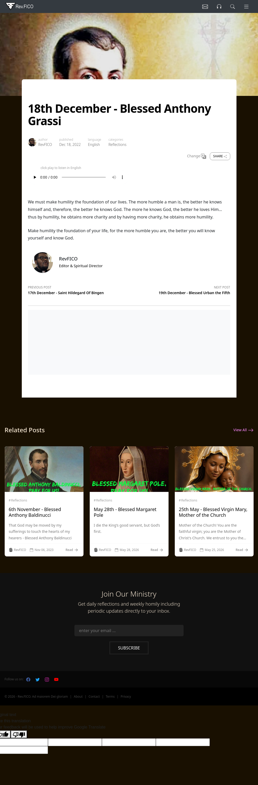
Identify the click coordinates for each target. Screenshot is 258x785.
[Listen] (205, 6)
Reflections (117, 144)
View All (243, 430)
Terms (110, 696)
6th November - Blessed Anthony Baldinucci (35, 512)
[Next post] (179, 289)
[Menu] (246, 6)
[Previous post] (78, 289)
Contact (94, 696)
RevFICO (45, 144)
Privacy (126, 696)
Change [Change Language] (196, 156)
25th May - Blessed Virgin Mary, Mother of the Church (213, 512)
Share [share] (220, 156)
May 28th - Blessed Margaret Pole (125, 512)
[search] (232, 6)
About (78, 696)
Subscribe (129, 648)
